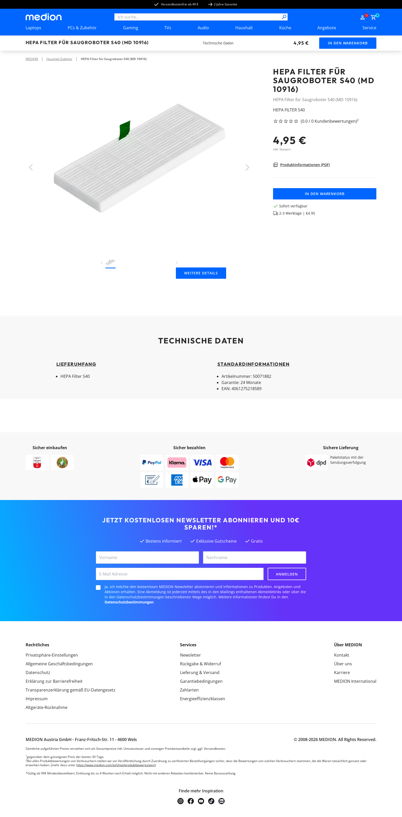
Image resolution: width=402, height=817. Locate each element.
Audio (203, 28)
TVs (167, 28)
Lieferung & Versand (199, 672)
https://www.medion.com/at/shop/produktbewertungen (115, 765)
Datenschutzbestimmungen (129, 602)
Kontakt (341, 655)
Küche (285, 28)
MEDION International (355, 681)
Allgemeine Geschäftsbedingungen (59, 664)
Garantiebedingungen (201, 681)
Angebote (326, 28)
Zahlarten (189, 690)
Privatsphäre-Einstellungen (52, 655)
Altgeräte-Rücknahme (46, 707)
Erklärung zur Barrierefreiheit (54, 681)
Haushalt (244, 28)
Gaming (130, 28)
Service (369, 28)
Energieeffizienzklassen (202, 698)
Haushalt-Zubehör (59, 59)
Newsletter (190, 655)
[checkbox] (98, 587)
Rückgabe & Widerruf (200, 664)
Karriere (342, 672)
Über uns (343, 664)
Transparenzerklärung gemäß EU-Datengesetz (70, 690)
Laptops (33, 28)
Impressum (37, 698)
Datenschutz (38, 672)
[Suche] (284, 17)
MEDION (32, 59)
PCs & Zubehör (82, 28)
